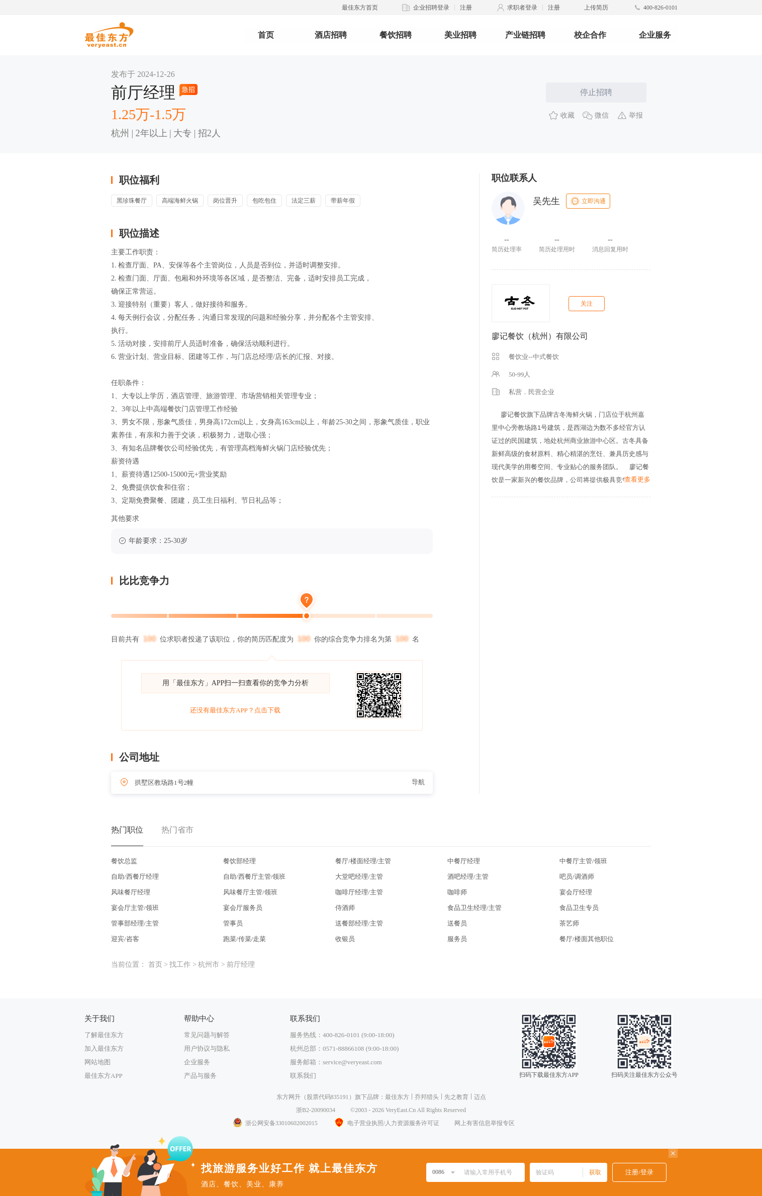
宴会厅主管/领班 (135, 907)
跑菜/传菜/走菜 (244, 939)
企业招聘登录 (431, 7)
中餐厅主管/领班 (583, 861)
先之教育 (456, 1096)
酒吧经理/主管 (468, 876)
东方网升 (288, 1096)
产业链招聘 (525, 35)
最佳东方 (397, 1096)
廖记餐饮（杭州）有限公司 (540, 336)
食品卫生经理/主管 (474, 907)
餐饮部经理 (239, 861)
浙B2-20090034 (315, 1110)
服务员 (457, 939)
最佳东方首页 (360, 7)
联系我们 (303, 1075)
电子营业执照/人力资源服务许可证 (386, 1123)
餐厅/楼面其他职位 (586, 939)
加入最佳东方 (104, 1048)
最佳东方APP (103, 1075)
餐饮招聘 (395, 35)
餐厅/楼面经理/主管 (363, 861)
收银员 (345, 939)
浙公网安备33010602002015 (275, 1123)
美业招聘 (460, 35)
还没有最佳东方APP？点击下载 (235, 710)
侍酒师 (345, 907)
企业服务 (655, 35)
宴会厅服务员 (242, 907)
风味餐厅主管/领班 (250, 892)
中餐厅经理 (463, 861)
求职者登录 (522, 7)
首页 (266, 35)
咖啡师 (457, 892)
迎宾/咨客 (125, 939)
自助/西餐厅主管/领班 (254, 876)
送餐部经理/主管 (359, 923)
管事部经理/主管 (135, 923)
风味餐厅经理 (130, 892)
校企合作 (590, 35)
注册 (466, 7)
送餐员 (457, 923)
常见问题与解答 (207, 1035)
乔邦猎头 (427, 1096)
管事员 (233, 923)
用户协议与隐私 (207, 1048)
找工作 (179, 964)
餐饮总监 (124, 861)
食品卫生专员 (579, 907)
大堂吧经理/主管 (359, 876)
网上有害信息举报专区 (484, 1123)
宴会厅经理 (575, 892)
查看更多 (637, 479)
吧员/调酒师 (576, 876)
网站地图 (97, 1062)
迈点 (480, 1096)
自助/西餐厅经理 (135, 876)
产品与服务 (200, 1075)
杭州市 (208, 964)
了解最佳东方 (104, 1035)
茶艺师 (569, 923)
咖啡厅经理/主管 (359, 892)
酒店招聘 (331, 35)
